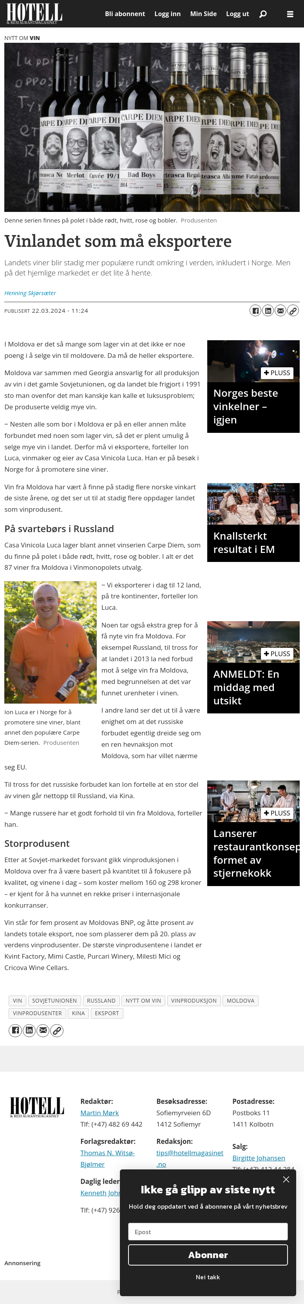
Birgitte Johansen (258, 1157)
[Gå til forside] (52, 13)
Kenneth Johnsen (106, 1192)
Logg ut (237, 13)
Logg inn (167, 13)
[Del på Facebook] (255, 310)
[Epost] (208, 1231)
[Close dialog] (286, 1179)
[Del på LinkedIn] (268, 310)
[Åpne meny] (290, 14)
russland (101, 1000)
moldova (241, 1000)
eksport (107, 1013)
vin (17, 1000)
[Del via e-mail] (280, 310)
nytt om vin (143, 1000)
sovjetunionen (54, 1000)
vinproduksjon (194, 1000)
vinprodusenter (37, 1013)
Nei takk (208, 1277)
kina (78, 1013)
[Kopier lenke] (293, 310)
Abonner (208, 1255)
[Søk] (263, 13)
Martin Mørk (99, 1112)
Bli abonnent (125, 13)
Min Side (203, 13)
